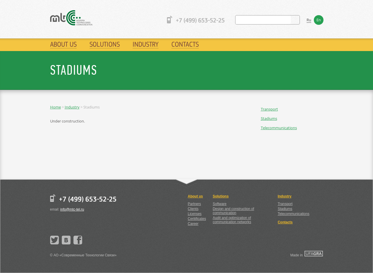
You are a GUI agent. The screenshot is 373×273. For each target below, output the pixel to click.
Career (193, 224)
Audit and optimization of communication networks (232, 220)
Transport (269, 109)
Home (55, 107)
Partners (194, 204)
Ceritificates (197, 219)
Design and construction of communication (233, 211)
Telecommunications (279, 127)
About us (63, 44)
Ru (309, 19)
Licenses (194, 214)
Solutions (104, 44)
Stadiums (269, 118)
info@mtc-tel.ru (72, 209)
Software (219, 204)
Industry (146, 44)
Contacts (185, 44)
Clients (193, 209)
